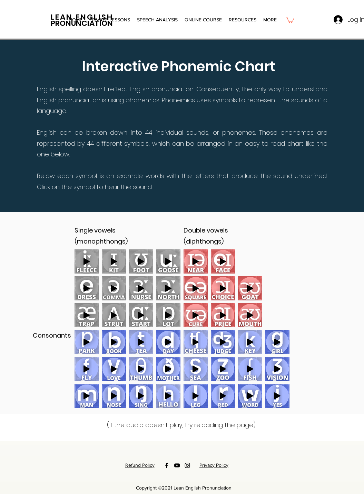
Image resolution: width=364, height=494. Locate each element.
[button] (203, 19)
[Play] (86, 261)
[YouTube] (177, 465)
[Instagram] (187, 465)
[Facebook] (166, 465)
